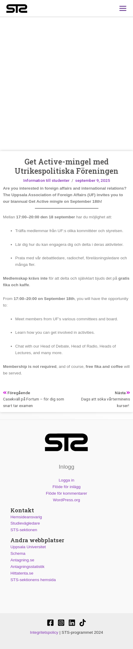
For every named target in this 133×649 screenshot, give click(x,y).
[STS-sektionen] (50, 622)
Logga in (66, 480)
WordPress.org (66, 499)
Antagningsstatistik (27, 566)
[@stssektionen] (61, 622)
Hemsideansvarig (26, 516)
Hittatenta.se (21, 573)
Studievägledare (25, 523)
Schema (17, 553)
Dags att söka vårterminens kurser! (105, 402)
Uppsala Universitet (28, 547)
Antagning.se (22, 560)
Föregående (16, 392)
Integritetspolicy (44, 632)
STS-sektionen (23, 530)
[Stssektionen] (82, 622)
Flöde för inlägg (66, 487)
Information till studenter (46, 180)
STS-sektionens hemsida (33, 579)
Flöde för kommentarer (66, 493)
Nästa (122, 392)
